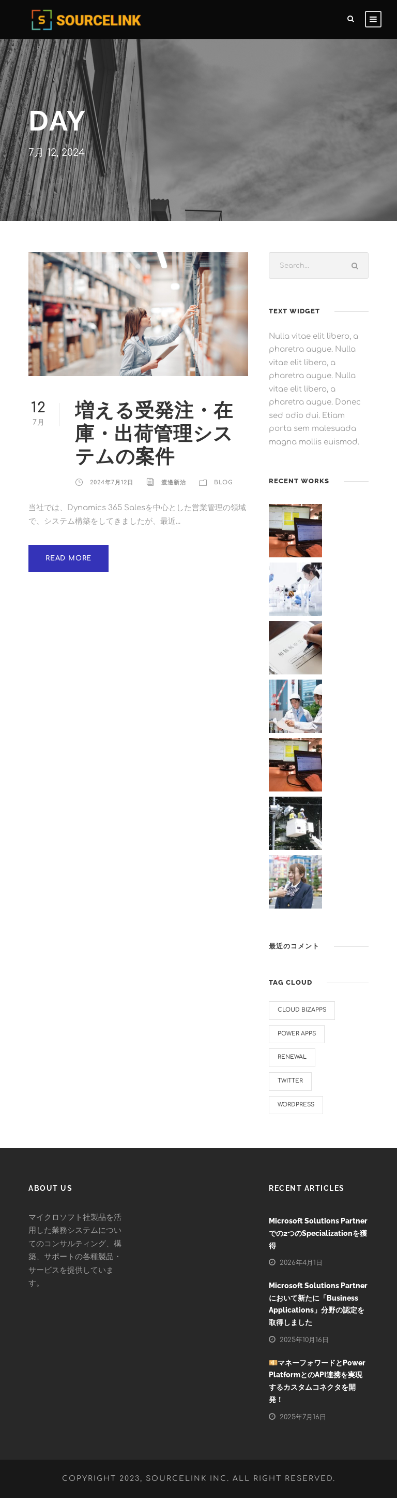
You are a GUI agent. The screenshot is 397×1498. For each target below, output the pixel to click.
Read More (68, 558)
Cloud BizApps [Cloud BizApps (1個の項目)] (302, 1009)
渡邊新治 (173, 482)
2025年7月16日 (303, 1417)
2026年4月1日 (301, 1262)
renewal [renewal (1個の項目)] (292, 1057)
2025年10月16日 (304, 1340)
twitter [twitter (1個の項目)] (290, 1080)
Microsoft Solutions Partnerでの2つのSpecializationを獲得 (318, 1233)
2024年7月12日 (111, 482)
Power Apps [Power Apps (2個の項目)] (297, 1033)
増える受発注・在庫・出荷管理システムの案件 (154, 433)
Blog (223, 482)
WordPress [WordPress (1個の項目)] (296, 1104)
